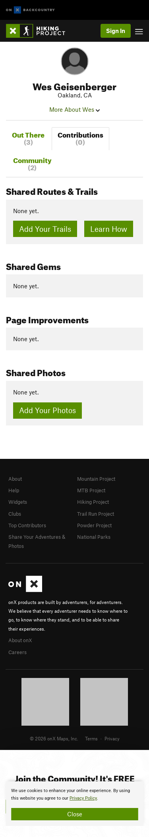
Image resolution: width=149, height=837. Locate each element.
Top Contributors (27, 525)
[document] (74, 803)
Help (13, 490)
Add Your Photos (47, 410)
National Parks (93, 537)
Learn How (108, 228)
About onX (20, 640)
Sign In (115, 30)
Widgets (17, 502)
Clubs (14, 514)
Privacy (112, 738)
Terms (91, 738)
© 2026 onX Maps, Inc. (54, 738)
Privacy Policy (83, 798)
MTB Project (91, 490)
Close (74, 814)
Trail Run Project (95, 514)
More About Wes (74, 109)
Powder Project (94, 525)
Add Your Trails (45, 228)
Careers (17, 652)
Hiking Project (93, 502)
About (15, 479)
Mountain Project (96, 479)
